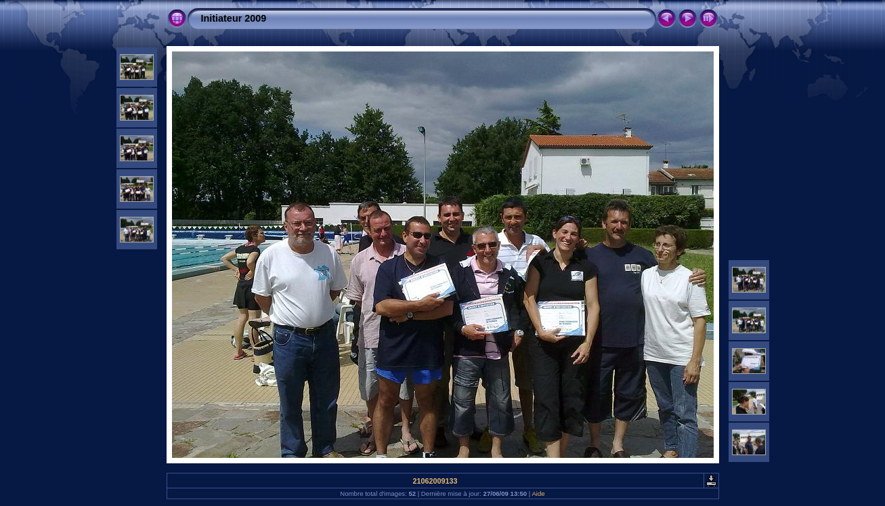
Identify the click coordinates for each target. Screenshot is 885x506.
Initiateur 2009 (234, 18)
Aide (538, 493)
